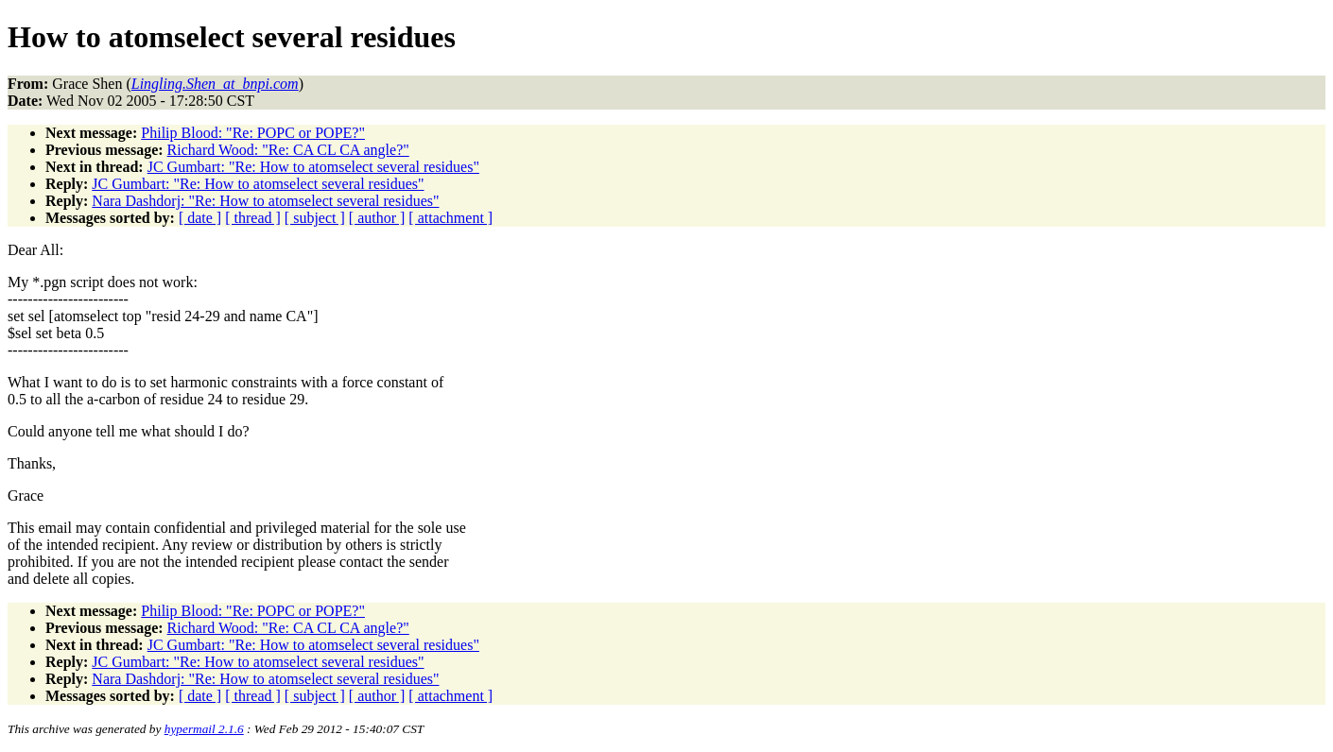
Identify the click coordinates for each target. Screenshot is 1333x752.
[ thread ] (253, 218)
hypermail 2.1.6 (204, 729)
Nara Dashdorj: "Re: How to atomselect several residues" (265, 201)
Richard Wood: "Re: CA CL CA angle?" (288, 150)
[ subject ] (315, 218)
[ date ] (200, 218)
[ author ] (377, 218)
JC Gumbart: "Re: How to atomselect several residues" (313, 167)
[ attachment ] (450, 218)
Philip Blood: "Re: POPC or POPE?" (253, 133)
